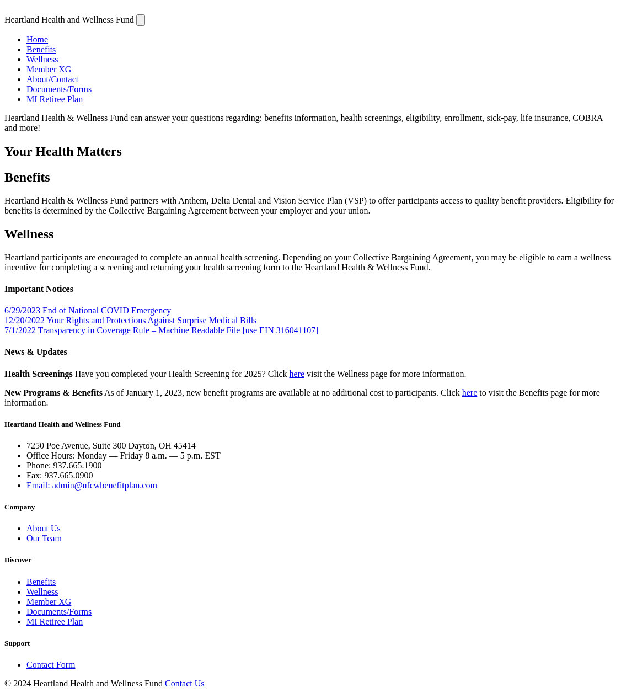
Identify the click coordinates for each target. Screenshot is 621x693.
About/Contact (52, 79)
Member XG (48, 69)
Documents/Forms (59, 89)
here (296, 374)
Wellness (42, 59)
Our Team (44, 538)
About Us (43, 528)
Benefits (41, 49)
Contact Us (185, 683)
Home (37, 39)
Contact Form (50, 664)
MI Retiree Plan (54, 99)
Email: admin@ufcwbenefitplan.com (91, 485)
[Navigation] (140, 20)
